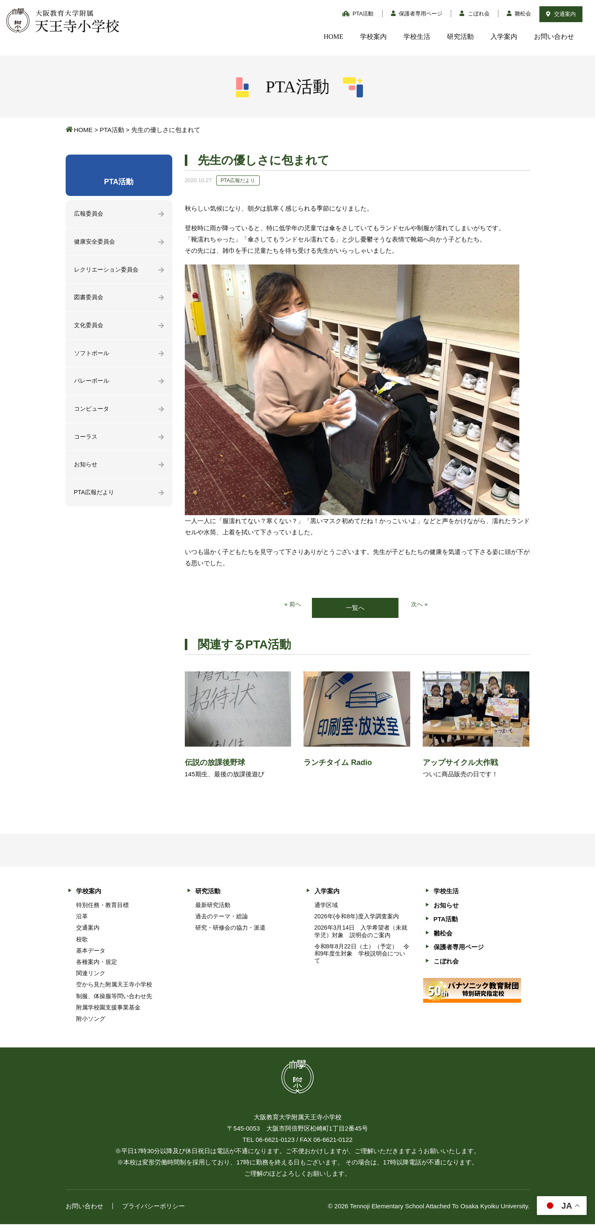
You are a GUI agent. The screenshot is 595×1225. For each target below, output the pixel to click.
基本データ (90, 951)
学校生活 (416, 36)
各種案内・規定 (96, 962)
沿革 (82, 916)
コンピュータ (93, 413)
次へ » (420, 604)
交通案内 (561, 14)
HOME (333, 36)
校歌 (82, 939)
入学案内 (503, 36)
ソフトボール (93, 356)
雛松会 (519, 13)
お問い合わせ (554, 36)
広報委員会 (89, 214)
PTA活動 (358, 13)
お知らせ (86, 469)
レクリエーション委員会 (108, 270)
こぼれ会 (475, 13)
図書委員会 (89, 299)
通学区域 (326, 905)
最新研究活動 (212, 905)
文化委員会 (89, 327)
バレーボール (93, 384)
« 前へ (292, 604)
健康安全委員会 (96, 242)
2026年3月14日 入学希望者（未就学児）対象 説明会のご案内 (361, 932)
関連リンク (90, 974)
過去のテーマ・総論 (221, 916)
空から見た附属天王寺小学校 (114, 985)
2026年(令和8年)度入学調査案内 (356, 916)
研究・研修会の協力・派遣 (230, 928)
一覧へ (355, 608)
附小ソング (90, 1019)
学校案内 (373, 36)
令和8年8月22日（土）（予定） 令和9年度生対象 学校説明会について (361, 953)
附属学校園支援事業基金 (108, 1007)
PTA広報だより (95, 498)
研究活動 (460, 36)
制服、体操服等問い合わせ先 (114, 996)
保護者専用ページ (417, 13)
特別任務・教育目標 (102, 905)
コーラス (86, 441)
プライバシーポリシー (153, 1206)
